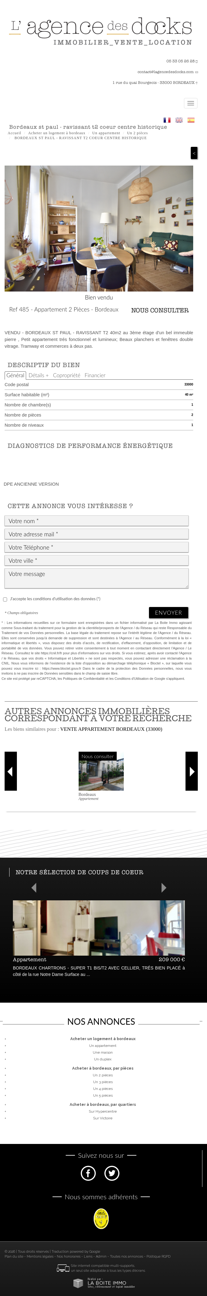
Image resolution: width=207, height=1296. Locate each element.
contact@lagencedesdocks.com (166, 72)
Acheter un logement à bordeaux (57, 133)
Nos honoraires (68, 1257)
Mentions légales (40, 1257)
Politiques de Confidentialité (84, 678)
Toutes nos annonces (126, 1257)
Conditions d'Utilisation (132, 678)
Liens (88, 1257)
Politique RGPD (158, 1257)
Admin (101, 1257)
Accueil (14, 133)
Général (15, 375)
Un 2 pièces (137, 133)
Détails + (39, 375)
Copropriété (66, 375)
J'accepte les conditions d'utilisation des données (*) (55, 598)
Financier (95, 375)
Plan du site (14, 1257)
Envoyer (168, 612)
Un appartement (106, 133)
